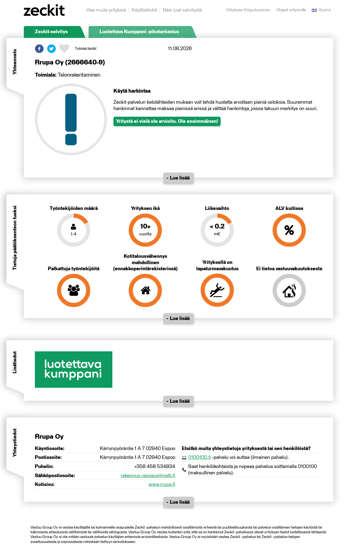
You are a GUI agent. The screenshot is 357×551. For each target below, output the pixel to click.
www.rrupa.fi (162, 484)
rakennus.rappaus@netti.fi (148, 475)
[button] (39, 48)
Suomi (321, 10)
